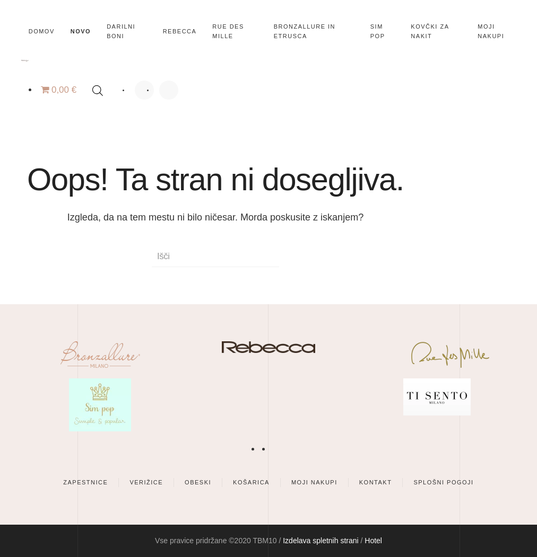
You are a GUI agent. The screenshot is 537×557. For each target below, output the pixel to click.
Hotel (373, 540)
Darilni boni (121, 31)
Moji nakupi (491, 31)
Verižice (146, 482)
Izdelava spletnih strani (320, 540)
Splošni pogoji (443, 482)
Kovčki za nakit (430, 31)
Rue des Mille (228, 31)
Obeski (198, 482)
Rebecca (180, 31)
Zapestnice (85, 482)
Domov (42, 31)
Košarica (251, 482)
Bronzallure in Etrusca (304, 31)
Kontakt (375, 482)
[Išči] (215, 256)
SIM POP (377, 31)
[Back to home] (25, 61)
